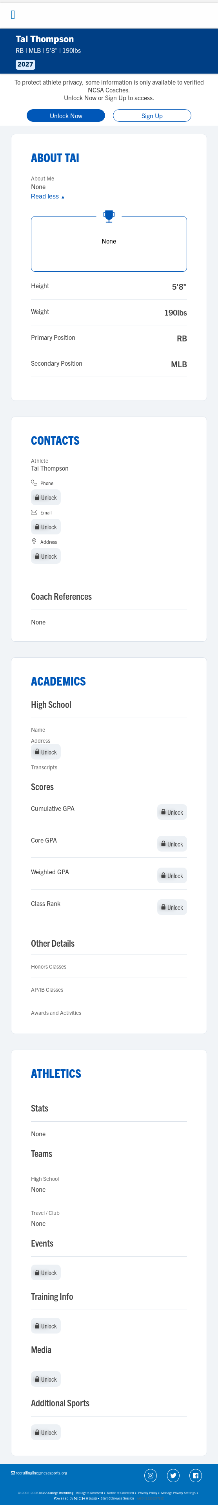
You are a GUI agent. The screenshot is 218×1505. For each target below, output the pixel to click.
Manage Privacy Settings (178, 1493)
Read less (48, 196)
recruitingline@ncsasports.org (41, 1472)
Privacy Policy (147, 1493)
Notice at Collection (120, 1493)
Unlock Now (66, 115)
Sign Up (152, 115)
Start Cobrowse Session (117, 1498)
